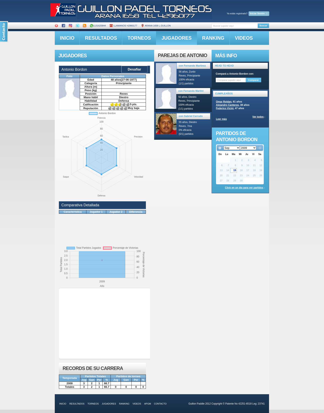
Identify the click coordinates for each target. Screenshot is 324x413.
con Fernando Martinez (192, 65)
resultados (101, 38)
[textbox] (235, 25)
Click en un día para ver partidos (244, 187)
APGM (147, 403)
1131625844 (98, 25)
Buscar (263, 25)
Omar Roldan (223, 101)
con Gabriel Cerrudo (191, 116)
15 (234, 170)
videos (244, 38)
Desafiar (134, 69)
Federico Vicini (224, 108)
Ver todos (258, 116)
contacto (160, 403)
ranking (213, 38)
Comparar (253, 80)
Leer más (221, 119)
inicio (67, 38)
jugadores (177, 38)
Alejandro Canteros (227, 105)
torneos (139, 38)
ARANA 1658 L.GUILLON (156, 25)
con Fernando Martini (191, 91)
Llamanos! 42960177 (123, 25)
